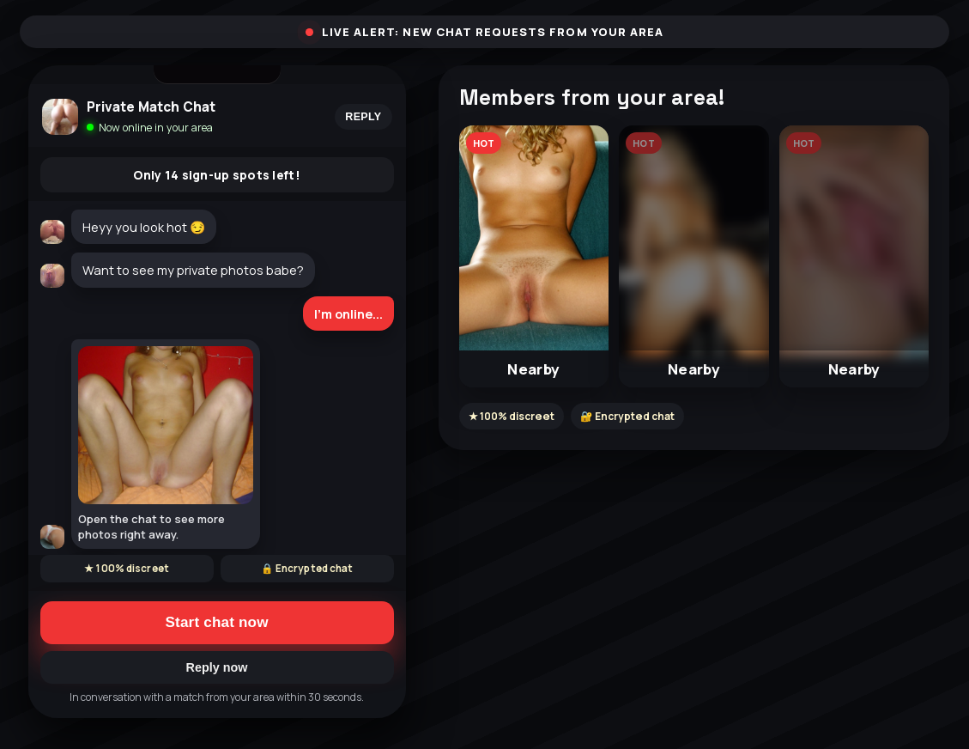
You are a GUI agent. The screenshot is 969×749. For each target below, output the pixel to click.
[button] (534, 256)
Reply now (217, 667)
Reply (363, 117)
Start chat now (216, 622)
